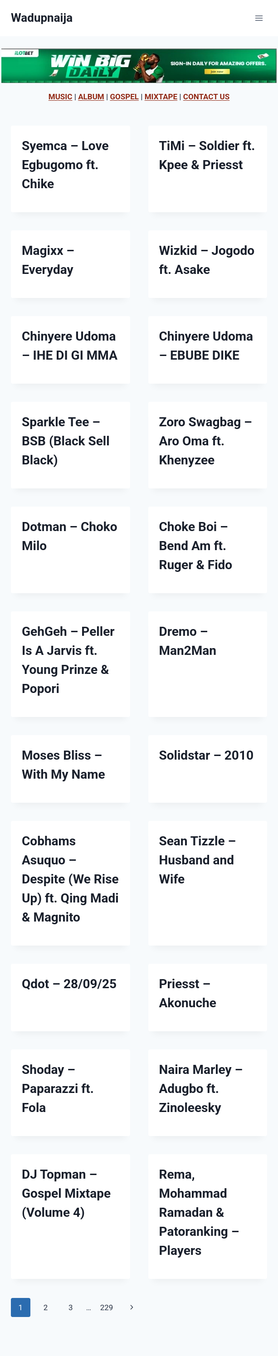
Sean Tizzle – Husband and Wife (197, 860)
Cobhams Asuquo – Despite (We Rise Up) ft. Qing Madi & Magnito (70, 879)
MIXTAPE (161, 96)
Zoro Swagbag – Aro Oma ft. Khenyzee (205, 441)
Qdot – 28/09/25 (69, 983)
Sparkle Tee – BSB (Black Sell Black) (66, 441)
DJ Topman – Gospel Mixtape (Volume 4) (66, 1193)
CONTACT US (206, 96)
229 (106, 1307)
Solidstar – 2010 (206, 755)
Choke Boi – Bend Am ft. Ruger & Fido (196, 545)
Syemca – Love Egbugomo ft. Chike (65, 164)
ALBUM (91, 96)
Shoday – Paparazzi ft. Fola (58, 1088)
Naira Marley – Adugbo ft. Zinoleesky (201, 1088)
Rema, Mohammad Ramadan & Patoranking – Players (199, 1212)
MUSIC (61, 96)
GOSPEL (124, 96)
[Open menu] (258, 18)
